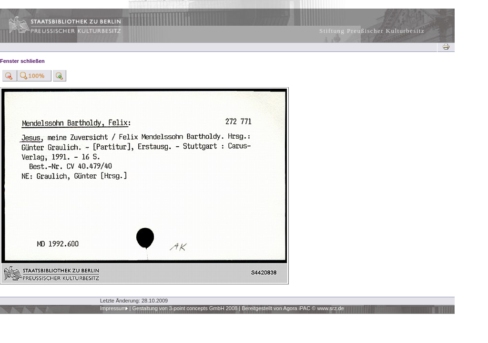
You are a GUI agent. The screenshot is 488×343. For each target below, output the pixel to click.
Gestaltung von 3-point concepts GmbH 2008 (184, 308)
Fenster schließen (22, 61)
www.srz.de (330, 308)
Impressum (113, 308)
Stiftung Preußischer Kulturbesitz (372, 30)
